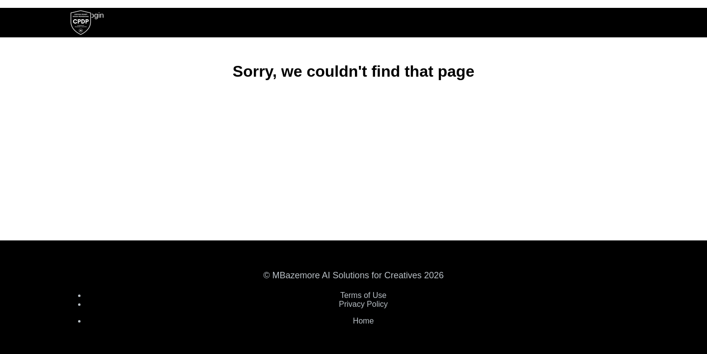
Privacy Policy (363, 304)
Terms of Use (363, 295)
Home (363, 321)
